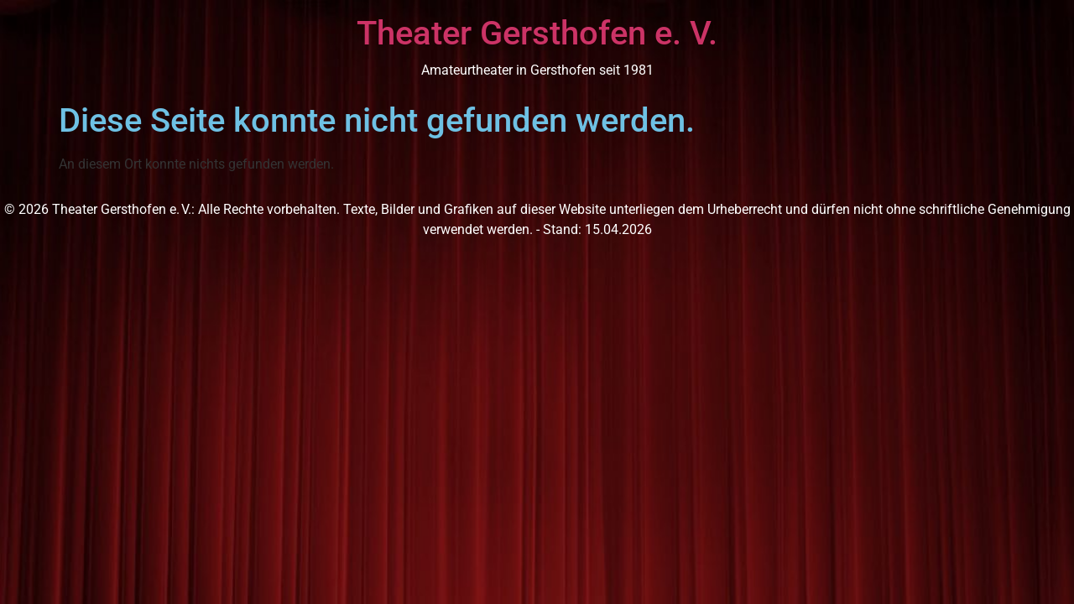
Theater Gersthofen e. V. (537, 33)
